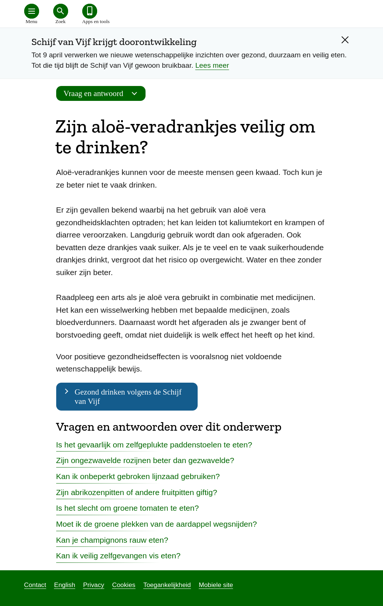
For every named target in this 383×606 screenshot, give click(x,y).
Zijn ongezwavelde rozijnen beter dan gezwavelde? (145, 460)
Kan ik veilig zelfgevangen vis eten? (118, 555)
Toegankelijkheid (167, 585)
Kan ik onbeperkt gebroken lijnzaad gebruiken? (138, 476)
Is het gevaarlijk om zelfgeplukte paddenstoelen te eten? (154, 444)
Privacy (93, 585)
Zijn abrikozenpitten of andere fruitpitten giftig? (136, 492)
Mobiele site (216, 585)
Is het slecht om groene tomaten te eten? (127, 508)
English (64, 585)
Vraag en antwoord (103, 93)
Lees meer (212, 65)
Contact (35, 585)
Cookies (123, 585)
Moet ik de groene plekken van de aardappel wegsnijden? (156, 524)
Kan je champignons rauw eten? (112, 540)
